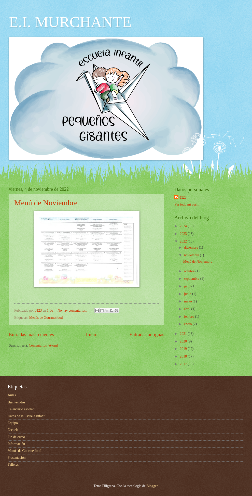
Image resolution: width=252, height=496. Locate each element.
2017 (184, 364)
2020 (184, 341)
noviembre (192, 255)
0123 (183, 197)
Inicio (91, 334)
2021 (184, 334)
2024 (184, 226)
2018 (184, 356)
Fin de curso (16, 437)
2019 (184, 349)
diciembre (191, 247)
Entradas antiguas (146, 334)
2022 (184, 241)
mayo (188, 301)
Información (16, 444)
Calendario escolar (21, 409)
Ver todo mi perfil (186, 204)
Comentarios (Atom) (43, 345)
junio (188, 294)
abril (187, 309)
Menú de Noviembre (45, 202)
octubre (189, 271)
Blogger (152, 486)
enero (188, 324)
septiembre (192, 279)
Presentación (17, 458)
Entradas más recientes (31, 334)
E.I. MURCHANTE (70, 22)
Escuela (13, 430)
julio (187, 286)
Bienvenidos (16, 402)
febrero (189, 317)
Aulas (12, 395)
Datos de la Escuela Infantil (27, 416)
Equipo (13, 423)
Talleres (13, 464)
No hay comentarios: (73, 310)
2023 (184, 234)
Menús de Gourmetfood (46, 318)
